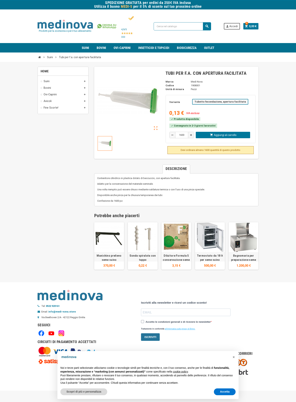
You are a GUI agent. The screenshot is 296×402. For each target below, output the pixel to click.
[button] (234, 357)
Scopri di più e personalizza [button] (83, 391)
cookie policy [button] (180, 371)
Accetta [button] (225, 391)
